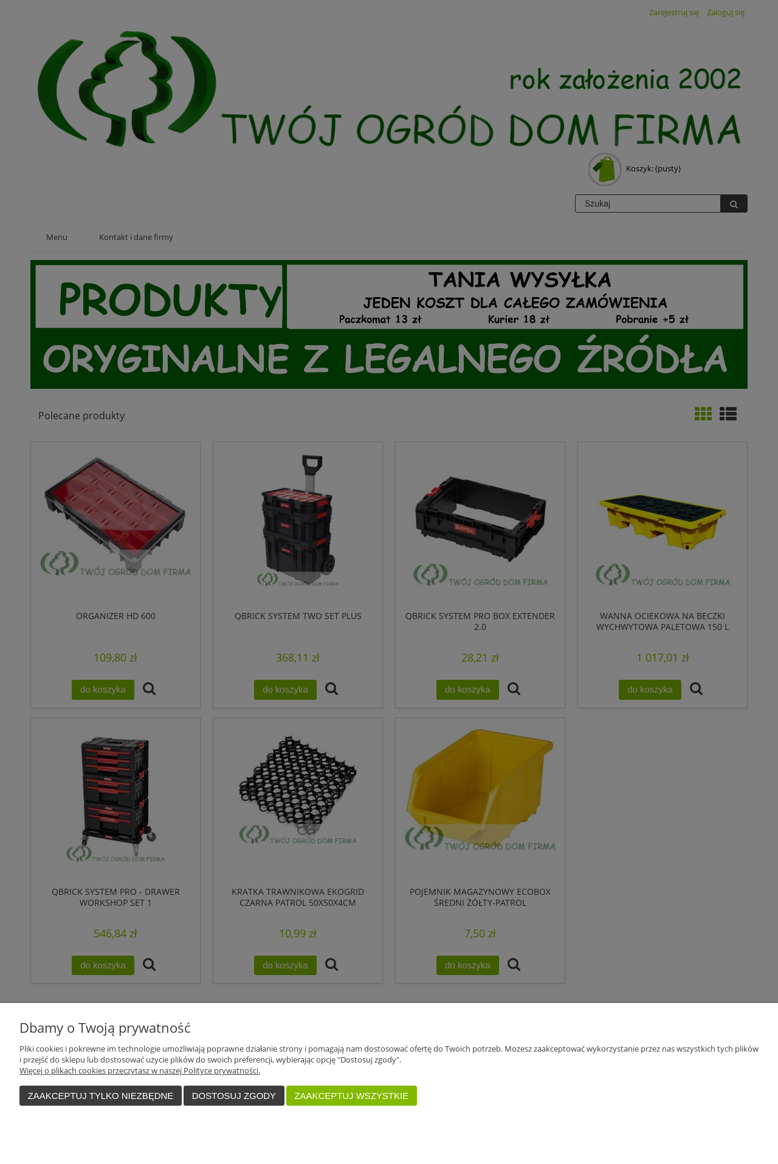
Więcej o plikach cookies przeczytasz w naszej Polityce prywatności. (139, 1070)
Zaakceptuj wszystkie (351, 1095)
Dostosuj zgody (234, 1095)
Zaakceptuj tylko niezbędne (101, 1095)
